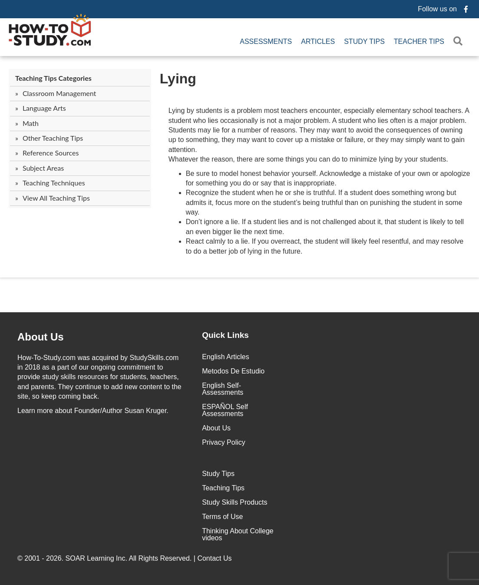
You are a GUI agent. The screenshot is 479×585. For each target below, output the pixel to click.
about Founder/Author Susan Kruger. (92, 410)
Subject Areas (43, 168)
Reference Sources (51, 153)
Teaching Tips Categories (53, 78)
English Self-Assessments (222, 389)
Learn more (35, 410)
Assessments (266, 41)
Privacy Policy (223, 442)
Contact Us (215, 558)
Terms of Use (222, 516)
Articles (318, 41)
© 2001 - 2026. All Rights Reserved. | (125, 558)
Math (31, 123)
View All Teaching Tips (56, 198)
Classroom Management (59, 93)
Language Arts (44, 108)
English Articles (225, 356)
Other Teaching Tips (53, 138)
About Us (216, 428)
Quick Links (225, 335)
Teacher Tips (419, 41)
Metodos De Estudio (233, 371)
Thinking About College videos (238, 534)
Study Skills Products (234, 502)
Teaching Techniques (54, 182)
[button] (459, 41)
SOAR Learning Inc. (96, 558)
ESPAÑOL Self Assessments (225, 410)
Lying (178, 78)
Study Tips (364, 41)
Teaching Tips (223, 488)
